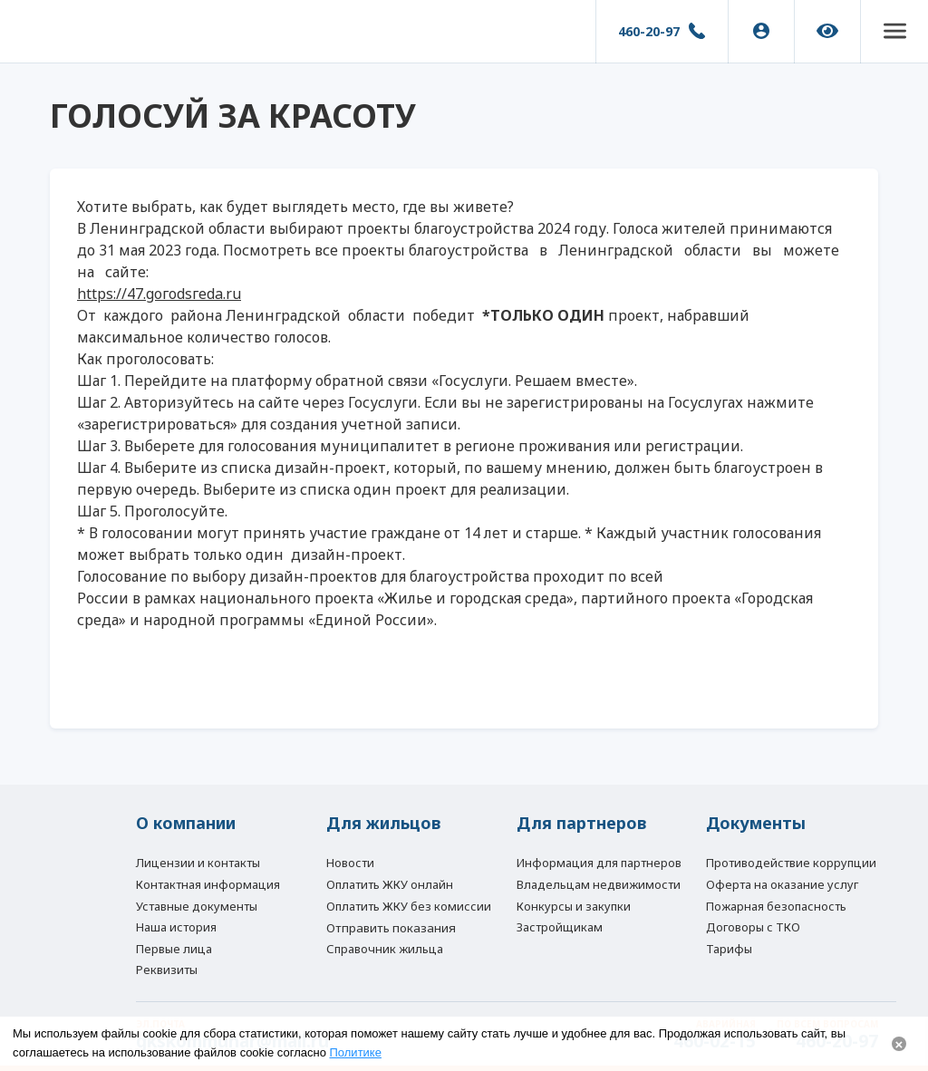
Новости (350, 862)
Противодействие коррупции (791, 862)
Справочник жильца (384, 949)
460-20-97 (649, 31)
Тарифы (729, 949)
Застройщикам (560, 927)
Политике (356, 1052)
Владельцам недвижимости (599, 884)
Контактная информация (208, 884)
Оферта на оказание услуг (782, 884)
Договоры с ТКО (753, 927)
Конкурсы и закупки (574, 906)
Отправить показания (391, 928)
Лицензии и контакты (198, 862)
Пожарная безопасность (776, 906)
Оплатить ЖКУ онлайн (389, 884)
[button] (894, 31)
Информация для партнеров (599, 862)
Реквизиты (167, 969)
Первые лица (174, 949)
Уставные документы (196, 906)
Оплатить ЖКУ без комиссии (408, 906)
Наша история (176, 927)
